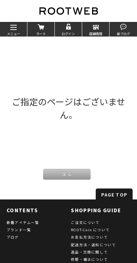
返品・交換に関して (89, 252)
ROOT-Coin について (90, 229)
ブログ (13, 237)
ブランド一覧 (19, 229)
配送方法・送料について (93, 244)
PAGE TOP (114, 194)
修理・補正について (89, 259)
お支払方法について (89, 237)
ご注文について (85, 222)
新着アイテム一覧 (23, 222)
